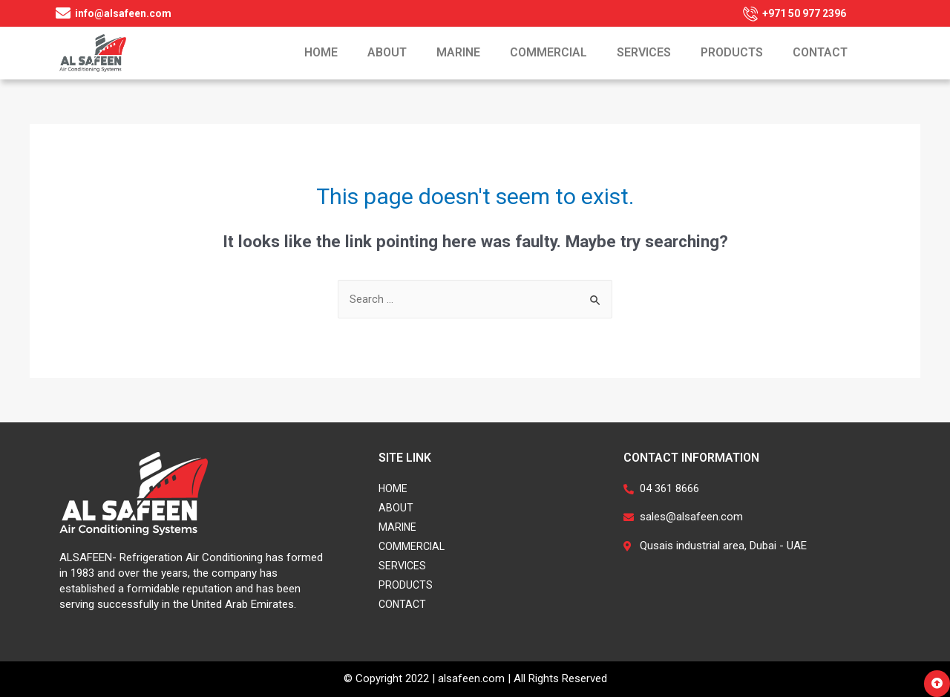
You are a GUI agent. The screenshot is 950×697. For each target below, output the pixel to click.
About (387, 52)
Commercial (548, 52)
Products (732, 52)
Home (321, 52)
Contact (820, 52)
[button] (937, 683)
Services (644, 52)
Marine (458, 52)
